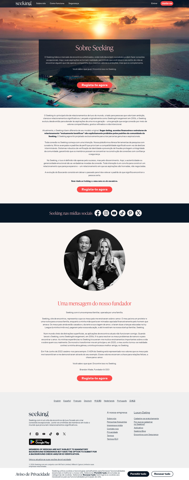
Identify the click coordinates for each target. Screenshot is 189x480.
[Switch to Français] (77, 401)
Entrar (154, 3)
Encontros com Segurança (146, 434)
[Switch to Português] (122, 401)
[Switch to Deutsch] (88, 401)
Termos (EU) (112, 439)
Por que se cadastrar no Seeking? (143, 423)
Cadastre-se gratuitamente (146, 418)
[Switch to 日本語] (132, 401)
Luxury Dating (142, 412)
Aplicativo (138, 428)
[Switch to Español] (67, 401)
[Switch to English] (57, 401)
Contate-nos (113, 429)
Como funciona (57, 3)
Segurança (74, 3)
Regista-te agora (94, 85)
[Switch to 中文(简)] (98, 401)
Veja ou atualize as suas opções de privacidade (50, 459)
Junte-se (167, 3)
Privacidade (112, 432)
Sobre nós (41, 3)
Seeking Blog (140, 431)
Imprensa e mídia (115, 425)
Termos (110, 435)
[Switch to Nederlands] (109, 401)
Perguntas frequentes (117, 422)
